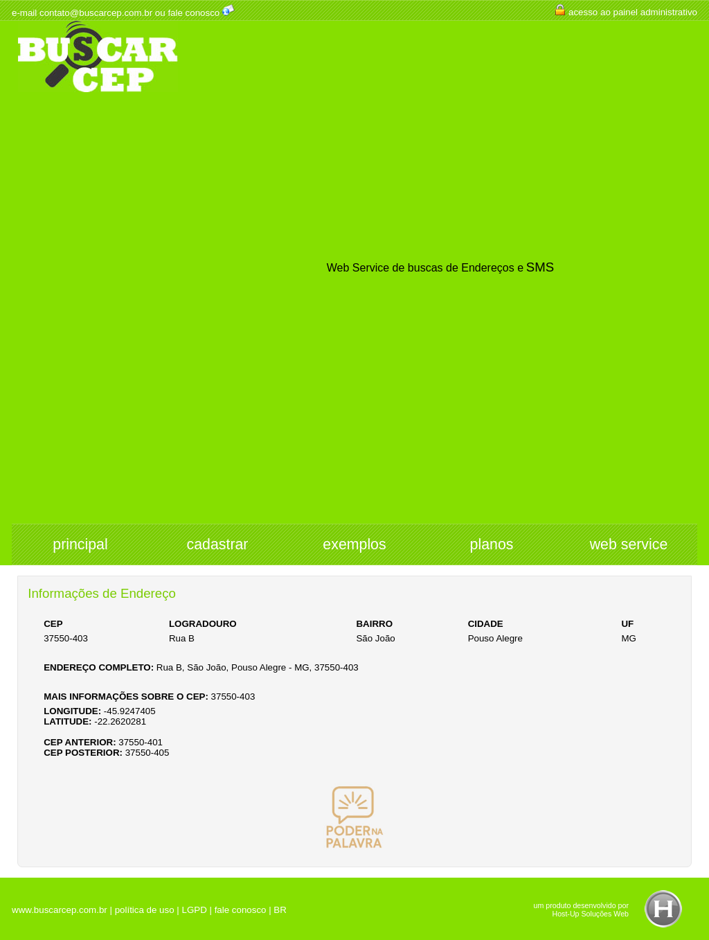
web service (629, 544)
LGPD (193, 910)
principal (80, 544)
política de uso (144, 910)
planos (492, 544)
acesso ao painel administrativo (632, 12)
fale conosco (193, 13)
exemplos (354, 544)
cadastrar (218, 544)
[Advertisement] (97, 309)
